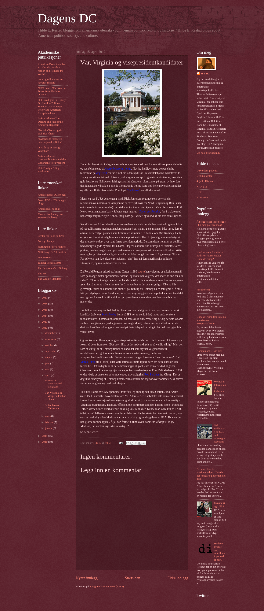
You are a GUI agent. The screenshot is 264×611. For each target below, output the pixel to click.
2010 (45, 441)
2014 (45, 315)
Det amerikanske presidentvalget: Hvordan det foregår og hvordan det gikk (211, 474)
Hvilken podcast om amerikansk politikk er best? (219, 551)
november (51, 339)
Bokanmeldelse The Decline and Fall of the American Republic (50, 121)
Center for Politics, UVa (51, 235)
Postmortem (203, 289)
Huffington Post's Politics (52, 246)
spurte (141, 271)
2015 (45, 309)
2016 (45, 303)
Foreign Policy (46, 241)
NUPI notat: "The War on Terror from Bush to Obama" (52, 91)
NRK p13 (202, 186)
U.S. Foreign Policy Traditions (48, 170)
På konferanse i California (53, 407)
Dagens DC (67, 18)
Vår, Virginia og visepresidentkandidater (55, 396)
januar (49, 428)
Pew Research (45, 257)
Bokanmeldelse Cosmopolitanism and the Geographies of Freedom (52, 159)
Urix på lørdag (205, 175)
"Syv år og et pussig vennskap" (49, 149)
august (49, 357)
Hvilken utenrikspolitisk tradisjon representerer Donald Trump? (210, 255)
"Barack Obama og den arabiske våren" (50, 132)
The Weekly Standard (49, 278)
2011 (45, 435)
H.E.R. (205, 73)
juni (47, 363)
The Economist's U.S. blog (52, 268)
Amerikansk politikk (49, 208)
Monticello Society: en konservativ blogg (50, 216)
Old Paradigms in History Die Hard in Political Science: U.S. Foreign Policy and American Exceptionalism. (52, 107)
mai (47, 369)
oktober (49, 345)
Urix (199, 191)
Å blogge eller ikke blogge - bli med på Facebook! (211, 223)
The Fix (42, 273)
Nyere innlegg (87, 578)
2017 (45, 297)
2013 (45, 321)
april (48, 375)
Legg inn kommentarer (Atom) (107, 586)
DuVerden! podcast (207, 170)
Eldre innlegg (177, 578)
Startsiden (132, 578)
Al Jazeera (202, 197)
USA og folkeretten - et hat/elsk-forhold (50, 81)
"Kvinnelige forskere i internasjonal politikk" (50, 140)
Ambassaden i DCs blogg (52, 194)
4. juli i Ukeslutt (205, 181)
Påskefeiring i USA (219, 504)
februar (49, 422)
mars (48, 416)
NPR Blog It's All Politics (52, 252)
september (51, 351)
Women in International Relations (53, 383)
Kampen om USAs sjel (209, 350)
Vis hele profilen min (208, 152)
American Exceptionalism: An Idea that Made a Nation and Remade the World (52, 69)
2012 (45, 327)
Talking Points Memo (49, 262)
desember (51, 333)
